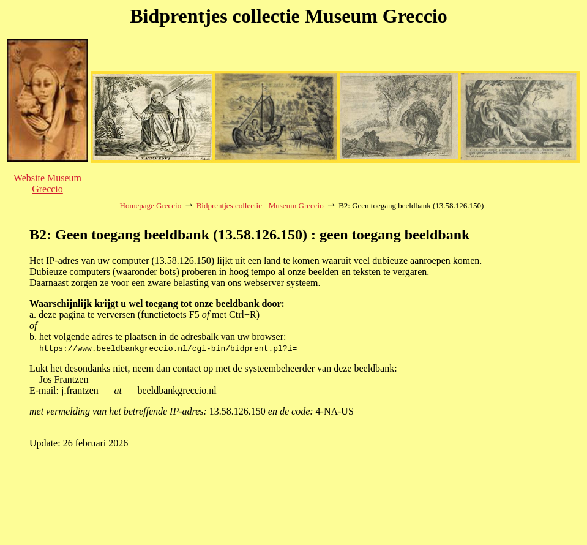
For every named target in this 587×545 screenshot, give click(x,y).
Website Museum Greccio (47, 183)
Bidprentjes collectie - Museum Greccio (260, 205)
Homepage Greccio (151, 205)
